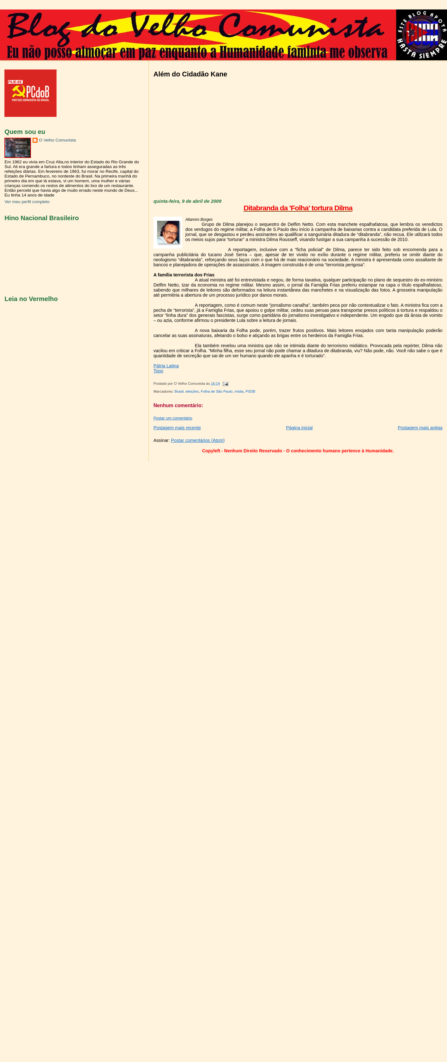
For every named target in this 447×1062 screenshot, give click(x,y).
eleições (192, 391)
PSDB (250, 391)
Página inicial (299, 427)
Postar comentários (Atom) (198, 440)
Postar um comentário (173, 418)
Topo (158, 370)
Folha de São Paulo (217, 391)
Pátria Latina (166, 365)
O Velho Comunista (57, 140)
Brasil (179, 391)
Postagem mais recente (177, 427)
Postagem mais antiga (420, 427)
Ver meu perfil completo (27, 201)
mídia (239, 391)
